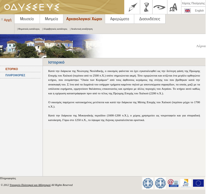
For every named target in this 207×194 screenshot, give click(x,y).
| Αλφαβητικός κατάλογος (53, 28)
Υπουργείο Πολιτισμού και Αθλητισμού (30, 184)
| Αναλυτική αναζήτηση (80, 28)
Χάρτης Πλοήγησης (193, 3)
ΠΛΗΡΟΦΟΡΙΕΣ (15, 75)
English (199, 10)
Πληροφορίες (8, 178)
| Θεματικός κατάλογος (27, 28)
